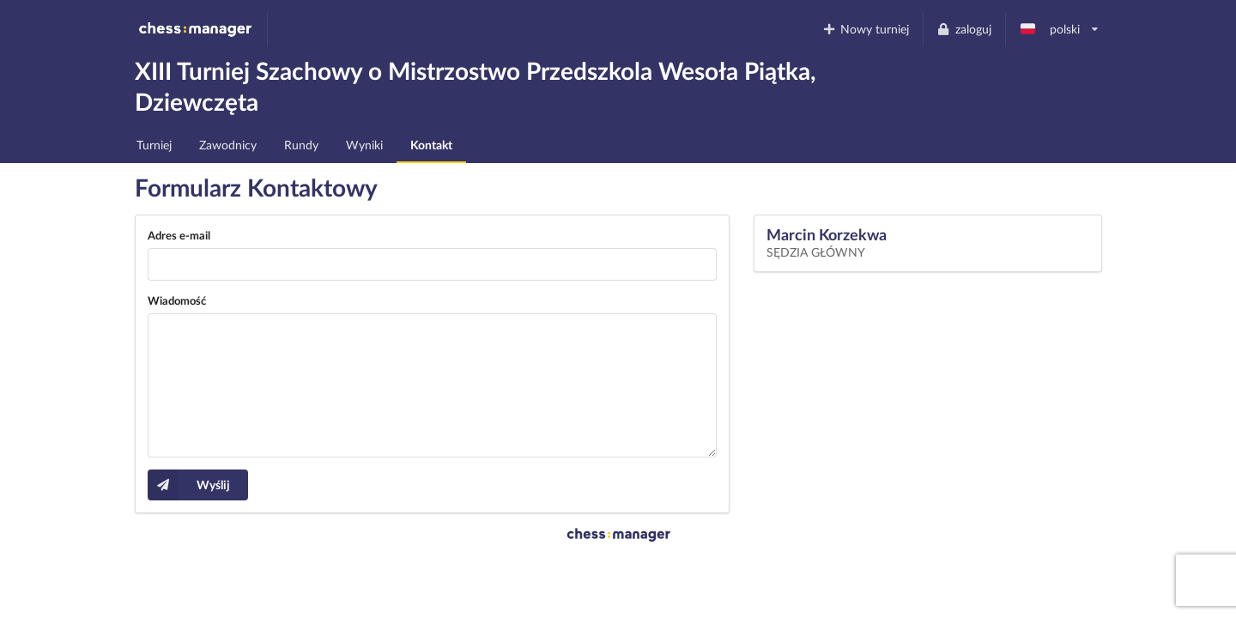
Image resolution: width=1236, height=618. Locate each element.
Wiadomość (177, 300)
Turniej (154, 144)
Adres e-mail (179, 235)
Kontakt (431, 144)
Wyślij (189, 485)
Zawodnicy (228, 144)
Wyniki (364, 144)
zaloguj (963, 28)
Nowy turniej (865, 28)
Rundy (301, 144)
